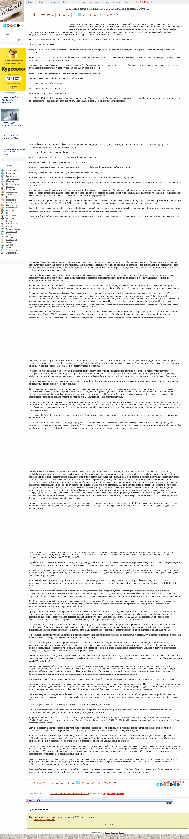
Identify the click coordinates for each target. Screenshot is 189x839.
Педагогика (11, 207)
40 (100, 14)
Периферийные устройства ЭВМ (10, 137)
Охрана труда (12, 205)
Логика (9, 194)
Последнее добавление (117, 833)
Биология (10, 173)
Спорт (9, 226)
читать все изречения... (44, 819)
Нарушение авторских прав (113, 794)
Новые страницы (78, 2)
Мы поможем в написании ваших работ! (69, 793)
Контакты (116, 2)
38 (90, 14)
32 (58, 14)
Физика (9, 237)
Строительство (13, 229)
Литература (11, 192)
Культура (10, 189)
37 (84, 14)
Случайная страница (99, 2)
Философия (11, 239)
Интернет (10, 181)
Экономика (11, 250)
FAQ (127, 2)
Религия (10, 218)
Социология (12, 223)
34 (69, 14)
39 (95, 14)
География (11, 176)
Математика (12, 197)
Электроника (12, 252)
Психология (11, 215)
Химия (9, 245)
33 (64, 14)
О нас (41, 2)
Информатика (12, 184)
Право (9, 213)
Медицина (11, 199)
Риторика (10, 221)
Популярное (53, 2)
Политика (10, 210)
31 (53, 14)
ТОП (65, 2)
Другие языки (12, 178)
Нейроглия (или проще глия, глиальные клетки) (13, 151)
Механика (11, 202)
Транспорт (11, 234)
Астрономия (12, 170)
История (10, 186)
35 (75, 14)
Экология (10, 247)
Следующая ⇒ (111, 14)
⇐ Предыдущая (42, 14)
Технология (11, 231)
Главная (31, 2)
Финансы (10, 242)
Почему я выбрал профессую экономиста (11, 100)
